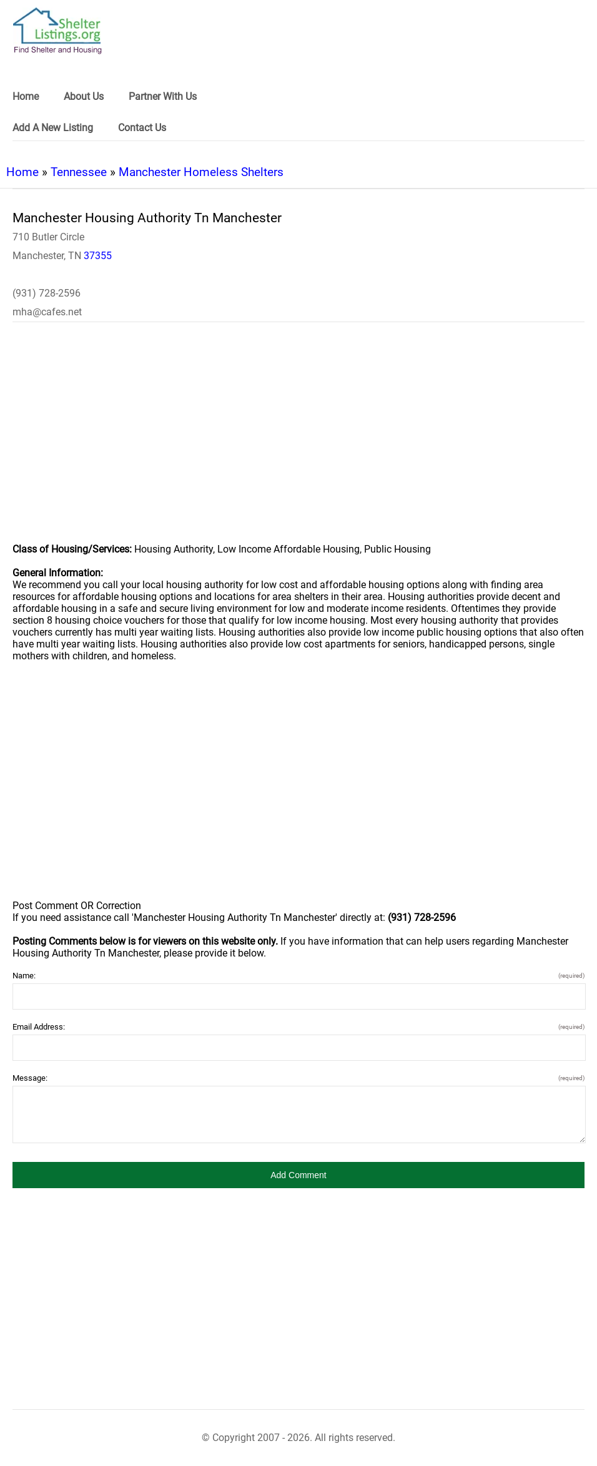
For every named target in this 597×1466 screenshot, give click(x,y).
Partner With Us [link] (163, 96)
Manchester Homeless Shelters (201, 172)
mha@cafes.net (47, 312)
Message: (298, 1078)
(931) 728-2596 (46, 293)
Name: (298, 975)
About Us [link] (84, 96)
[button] (298, 1175)
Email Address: (298, 1026)
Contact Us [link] (142, 128)
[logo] (57, 30)
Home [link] (25, 96)
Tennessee (79, 172)
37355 (98, 256)
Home (22, 172)
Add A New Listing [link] (52, 128)
